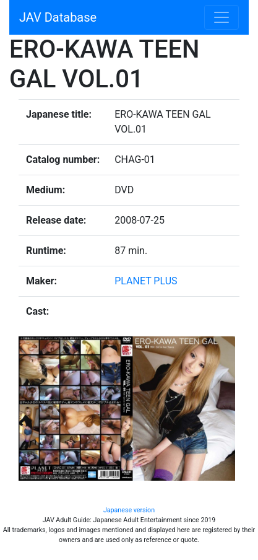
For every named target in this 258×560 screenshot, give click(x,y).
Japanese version (129, 510)
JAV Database (58, 17)
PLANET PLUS (145, 281)
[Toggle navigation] (221, 17)
